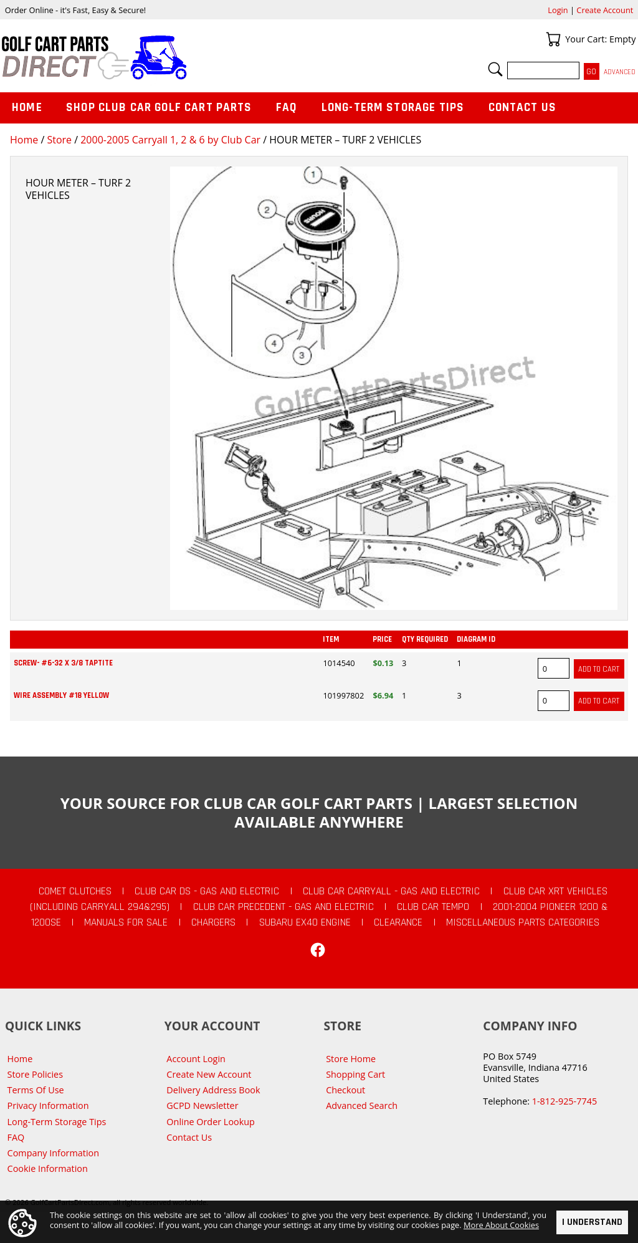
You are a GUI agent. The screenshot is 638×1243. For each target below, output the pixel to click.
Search (495, 69)
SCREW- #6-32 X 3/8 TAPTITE (63, 663)
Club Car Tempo (433, 907)
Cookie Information (47, 1168)
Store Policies (35, 1074)
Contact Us (522, 107)
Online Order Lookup (210, 1122)
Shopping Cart (355, 1074)
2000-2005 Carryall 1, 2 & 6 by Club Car (170, 140)
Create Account (604, 10)
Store (59, 140)
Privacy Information (48, 1105)
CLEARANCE (398, 922)
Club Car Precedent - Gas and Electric (283, 907)
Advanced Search (362, 1105)
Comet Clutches (75, 891)
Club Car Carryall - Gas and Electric (391, 891)
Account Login (196, 1059)
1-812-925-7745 (564, 1101)
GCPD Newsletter (202, 1105)
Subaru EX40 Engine (305, 922)
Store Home (351, 1059)
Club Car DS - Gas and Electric (207, 891)
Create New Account (208, 1074)
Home (24, 140)
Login (558, 10)
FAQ (286, 107)
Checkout (345, 1090)
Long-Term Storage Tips (392, 107)
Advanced (620, 72)
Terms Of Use (35, 1090)
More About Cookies (501, 1225)
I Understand (592, 1222)
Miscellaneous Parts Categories (522, 922)
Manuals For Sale (126, 922)
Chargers (213, 922)
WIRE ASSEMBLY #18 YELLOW (61, 695)
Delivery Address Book (213, 1090)
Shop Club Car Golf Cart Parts (159, 107)
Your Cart (553, 39)
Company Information (53, 1153)
